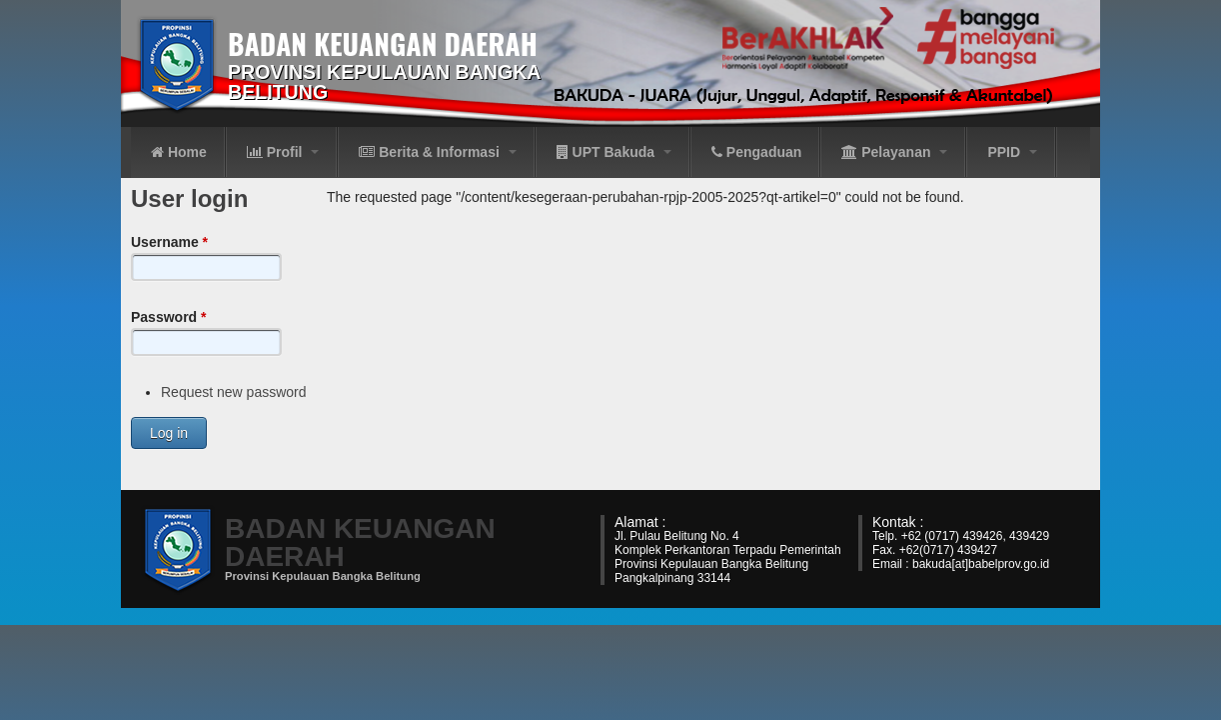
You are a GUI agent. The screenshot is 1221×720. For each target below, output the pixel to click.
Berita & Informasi (437, 152)
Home (179, 152)
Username (169, 242)
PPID (1012, 152)
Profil (283, 152)
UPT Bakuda (614, 152)
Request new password (234, 392)
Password (168, 317)
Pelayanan (894, 152)
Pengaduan (756, 152)
